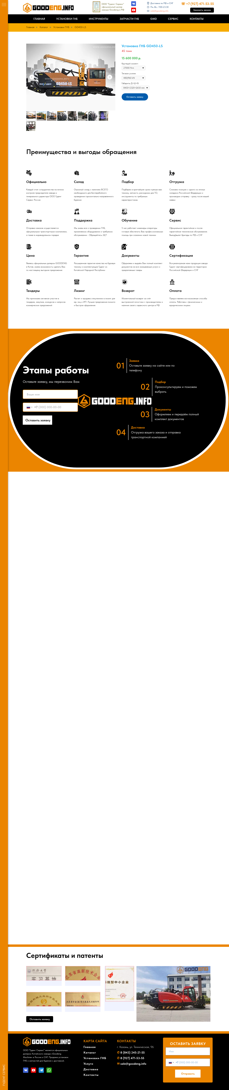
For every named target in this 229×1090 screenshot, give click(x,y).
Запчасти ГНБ (129, 18)
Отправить (188, 1073)
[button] (202, 10)
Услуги (88, 1063)
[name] (50, 394)
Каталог (44, 27)
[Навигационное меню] (4, 4)
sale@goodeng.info (159, 11)
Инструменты (98, 18)
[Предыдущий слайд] (31, 77)
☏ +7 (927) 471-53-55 (197, 4)
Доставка (90, 1069)
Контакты (197, 18)
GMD (153, 18)
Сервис (173, 18)
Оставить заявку (37, 420)
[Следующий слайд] (109, 77)
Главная (39, 18)
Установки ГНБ (67, 18)
